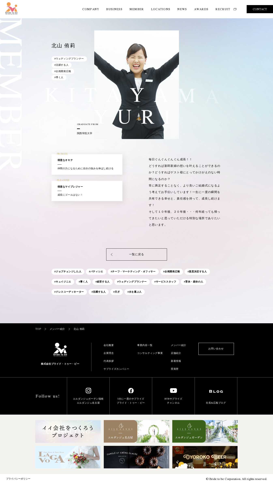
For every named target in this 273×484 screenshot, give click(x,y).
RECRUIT (225, 9)
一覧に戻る (127, 254)
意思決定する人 (198, 271)
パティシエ (96, 271)
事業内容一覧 (145, 345)
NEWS (182, 9)
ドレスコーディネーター (70, 291)
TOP (41, 329)
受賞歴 (175, 369)
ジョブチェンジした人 (68, 271)
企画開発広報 (172, 271)
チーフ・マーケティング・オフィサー (133, 271)
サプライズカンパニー (116, 369)
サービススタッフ (166, 281)
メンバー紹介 (60, 329)
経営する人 (103, 281)
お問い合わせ (216, 348)
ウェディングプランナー (133, 281)
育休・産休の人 (194, 281)
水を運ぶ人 (135, 291)
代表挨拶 (109, 361)
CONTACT (260, 9)
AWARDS (201, 9)
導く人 (84, 281)
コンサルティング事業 (150, 353)
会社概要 (109, 345)
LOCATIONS (160, 9)
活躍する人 (99, 291)
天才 (117, 291)
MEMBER (137, 9)
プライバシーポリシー (18, 478)
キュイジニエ (63, 281)
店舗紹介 (176, 353)
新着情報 (176, 361)
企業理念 (109, 353)
